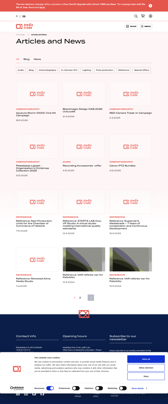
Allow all (146, 369)
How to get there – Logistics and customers (80, 358)
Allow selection (146, 378)
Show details (138, 399)
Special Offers (152, 70)
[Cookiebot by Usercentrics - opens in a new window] (17, 399)
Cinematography (50, 70)
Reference (132, 70)
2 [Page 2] (80, 298)
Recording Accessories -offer (82, 166)
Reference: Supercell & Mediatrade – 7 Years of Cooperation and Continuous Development (128, 225)
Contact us (20, 358)
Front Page (20, 35)
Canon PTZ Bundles (122, 166)
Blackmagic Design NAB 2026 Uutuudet (82, 111)
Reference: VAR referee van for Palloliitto (83, 277)
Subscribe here (115, 359)
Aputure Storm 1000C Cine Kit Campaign (36, 115)
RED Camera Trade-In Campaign (130, 113)
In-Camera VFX (74, 70)
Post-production (112, 70)
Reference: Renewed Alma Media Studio (33, 281)
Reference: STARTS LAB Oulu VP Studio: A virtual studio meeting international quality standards (82, 225)
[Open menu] (131, 26)
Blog (26, 59)
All (17, 59)
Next (91, 299)
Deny (146, 387)
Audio (21, 70)
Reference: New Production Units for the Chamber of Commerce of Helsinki (34, 224)
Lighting (93, 70)
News (37, 59)
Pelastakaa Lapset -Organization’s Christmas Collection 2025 (32, 169)
